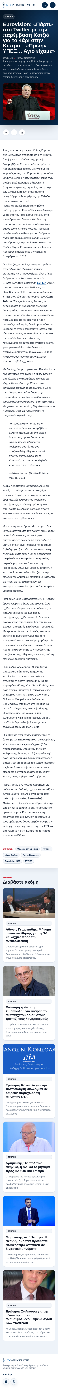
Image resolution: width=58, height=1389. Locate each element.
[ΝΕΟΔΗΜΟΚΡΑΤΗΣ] (18, 5)
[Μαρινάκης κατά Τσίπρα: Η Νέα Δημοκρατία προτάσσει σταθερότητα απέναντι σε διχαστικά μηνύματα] (29, 1211)
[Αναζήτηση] (45, 5)
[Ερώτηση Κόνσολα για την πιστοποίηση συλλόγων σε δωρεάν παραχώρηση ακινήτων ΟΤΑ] (29, 1059)
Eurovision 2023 (12, 861)
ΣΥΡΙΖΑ (41, 283)
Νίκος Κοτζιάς (11, 855)
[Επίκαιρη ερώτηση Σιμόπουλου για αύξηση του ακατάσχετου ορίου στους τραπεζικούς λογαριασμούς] (29, 981)
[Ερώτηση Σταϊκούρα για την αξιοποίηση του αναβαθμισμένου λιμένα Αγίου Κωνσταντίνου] (29, 1285)
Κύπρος (47, 849)
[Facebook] (6, 1381)
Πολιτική (9, 17)
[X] (14, 1381)
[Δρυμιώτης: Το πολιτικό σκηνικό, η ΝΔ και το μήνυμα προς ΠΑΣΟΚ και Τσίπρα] (29, 1137)
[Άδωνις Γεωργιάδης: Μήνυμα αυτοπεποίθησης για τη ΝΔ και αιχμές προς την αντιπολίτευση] (29, 903)
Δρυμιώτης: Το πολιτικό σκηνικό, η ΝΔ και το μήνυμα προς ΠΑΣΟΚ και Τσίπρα (28, 1166)
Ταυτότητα (8, 1374)
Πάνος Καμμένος (31, 855)
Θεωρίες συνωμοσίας (27, 849)
